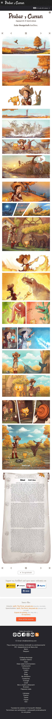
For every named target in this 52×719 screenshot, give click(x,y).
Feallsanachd (26, 666)
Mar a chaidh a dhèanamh (26, 685)
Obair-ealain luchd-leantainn (26, 664)
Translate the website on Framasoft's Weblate (26, 708)
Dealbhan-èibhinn (26, 659)
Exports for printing (26, 612)
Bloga (26, 674)
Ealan (26, 662)
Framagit (26, 680)
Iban (26, 701)
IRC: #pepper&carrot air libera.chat (26, 647)
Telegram (26, 651)
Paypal (26, 699)
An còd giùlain (26, 712)
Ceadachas (26, 678)
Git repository (26, 614)
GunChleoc (34, 25)
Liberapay (26, 693)
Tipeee (26, 697)
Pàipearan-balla (26, 689)
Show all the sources (26, 619)
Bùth (26, 672)
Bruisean (26, 687)
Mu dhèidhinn (25, 676)
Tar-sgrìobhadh (27, 572)
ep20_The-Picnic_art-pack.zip (29, 606)
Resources (26, 668)
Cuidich (26, 670)
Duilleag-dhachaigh (26, 657)
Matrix (26, 649)
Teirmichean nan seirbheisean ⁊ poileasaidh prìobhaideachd (26, 710)
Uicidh (26, 683)
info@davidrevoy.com (29, 641)
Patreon (26, 695)
